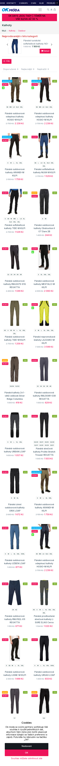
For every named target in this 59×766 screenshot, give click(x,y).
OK (26, 752)
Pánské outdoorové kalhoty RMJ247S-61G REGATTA (15, 284)
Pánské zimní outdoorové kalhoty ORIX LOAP (15, 507)
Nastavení (27, 746)
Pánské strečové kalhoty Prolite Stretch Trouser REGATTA (44, 451)
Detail (45, 51)
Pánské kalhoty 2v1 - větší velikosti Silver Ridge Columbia (15, 395)
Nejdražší (43, 69)
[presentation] (7, 44)
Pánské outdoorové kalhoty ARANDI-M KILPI (15, 172)
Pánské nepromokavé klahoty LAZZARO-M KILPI (44, 340)
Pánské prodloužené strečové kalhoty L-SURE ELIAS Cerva (44, 619)
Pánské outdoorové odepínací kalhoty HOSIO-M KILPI (15, 116)
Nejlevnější (28, 69)
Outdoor (22, 31)
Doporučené (11, 69)
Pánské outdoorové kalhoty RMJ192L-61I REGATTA (15, 619)
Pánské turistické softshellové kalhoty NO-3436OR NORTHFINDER (36, 43)
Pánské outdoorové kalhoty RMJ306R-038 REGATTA (44, 395)
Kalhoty (12, 31)
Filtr (6, 61)
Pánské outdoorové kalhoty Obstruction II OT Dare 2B (44, 228)
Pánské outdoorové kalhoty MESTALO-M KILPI (44, 284)
